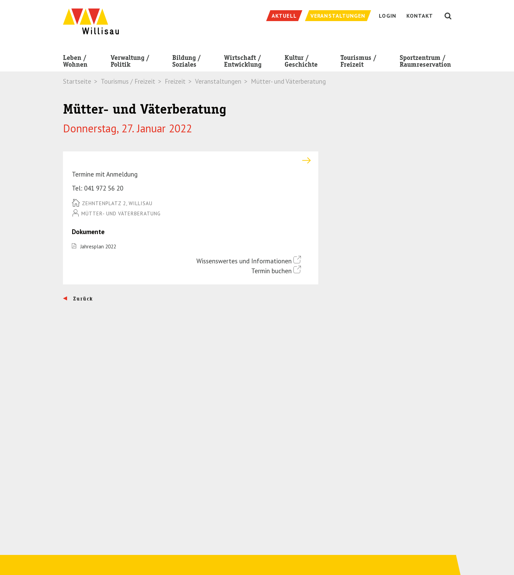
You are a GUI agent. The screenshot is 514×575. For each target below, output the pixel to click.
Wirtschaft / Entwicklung (242, 62)
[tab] (190, 160)
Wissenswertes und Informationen (248, 260)
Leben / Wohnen (75, 62)
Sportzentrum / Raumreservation (425, 62)
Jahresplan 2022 (98, 246)
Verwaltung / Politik (130, 62)
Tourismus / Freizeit (358, 62)
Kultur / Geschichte (301, 62)
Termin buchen (276, 270)
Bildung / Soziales (186, 62)
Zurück (82, 299)
